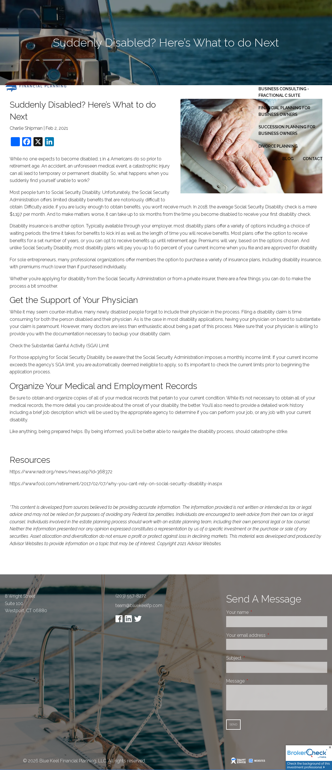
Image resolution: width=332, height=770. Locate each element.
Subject (255, 658)
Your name (258, 612)
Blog (288, 158)
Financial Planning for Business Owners (284, 111)
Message (256, 681)
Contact (313, 158)
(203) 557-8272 (130, 596)
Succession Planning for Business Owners (287, 130)
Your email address (267, 635)
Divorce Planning (278, 146)
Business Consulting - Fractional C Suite (284, 92)
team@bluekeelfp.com (138, 605)
